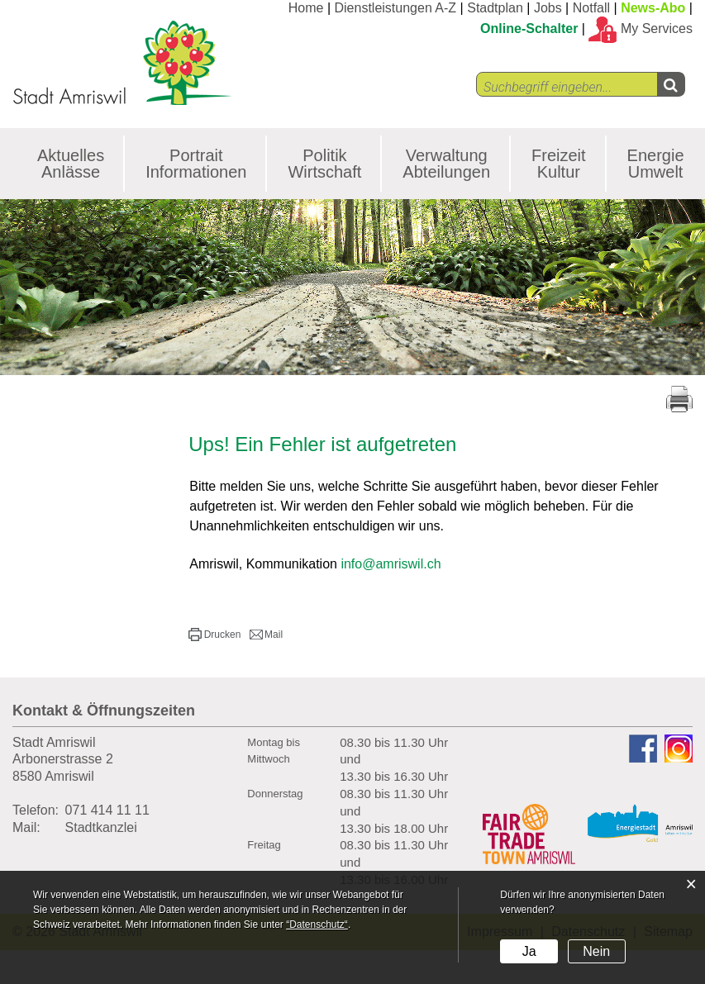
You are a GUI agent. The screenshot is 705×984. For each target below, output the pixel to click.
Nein (596, 951)
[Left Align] (670, 84)
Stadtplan (495, 8)
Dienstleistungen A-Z (396, 8)
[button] (214, 634)
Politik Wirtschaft (324, 163)
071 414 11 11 (107, 810)
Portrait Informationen (195, 163)
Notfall (591, 8)
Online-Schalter (529, 28)
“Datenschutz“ (317, 924)
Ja (529, 951)
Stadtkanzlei (101, 827)
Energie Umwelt (655, 163)
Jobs (548, 8)
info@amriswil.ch (391, 564)
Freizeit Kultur (558, 163)
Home (306, 8)
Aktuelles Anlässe (70, 163)
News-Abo (653, 8)
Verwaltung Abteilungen (446, 163)
